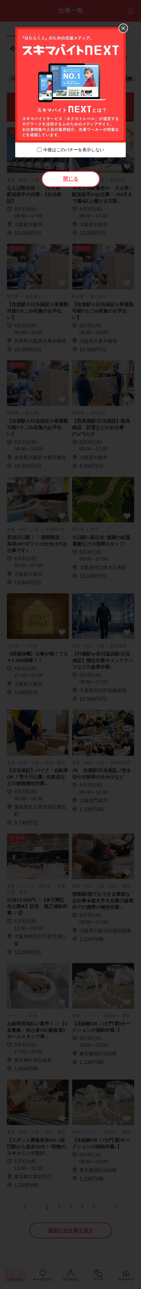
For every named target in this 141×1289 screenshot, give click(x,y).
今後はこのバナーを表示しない (73, 150)
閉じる (70, 179)
